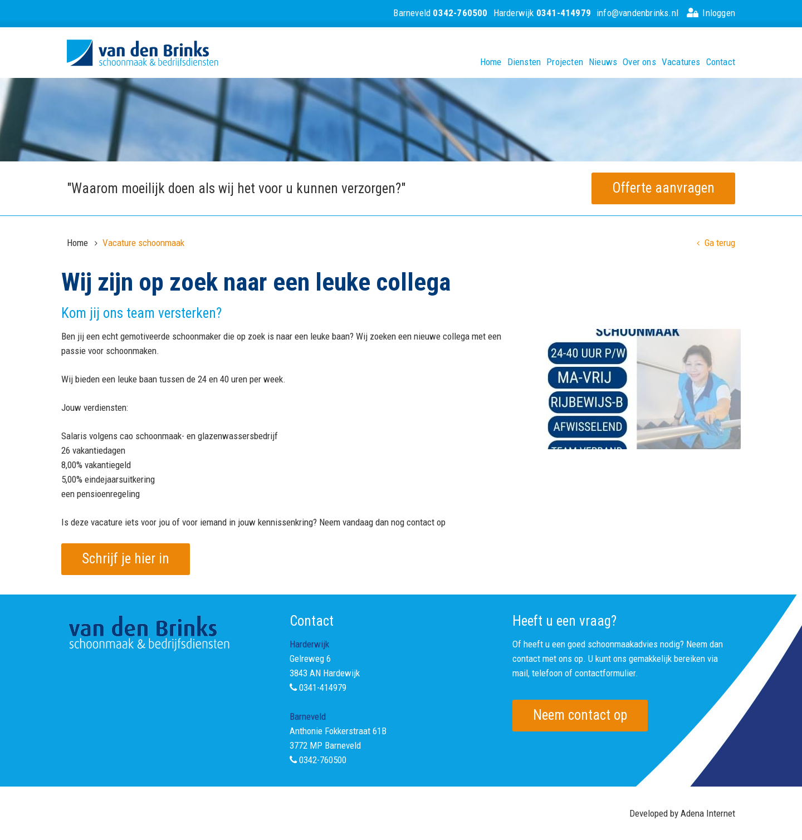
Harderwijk (542, 12)
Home (491, 62)
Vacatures (681, 62)
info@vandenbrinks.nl (637, 12)
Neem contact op (580, 715)
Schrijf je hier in (125, 559)
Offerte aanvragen (663, 188)
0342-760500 (322, 759)
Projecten (564, 62)
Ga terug (716, 242)
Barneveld (440, 12)
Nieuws (603, 62)
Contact (720, 62)
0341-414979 (322, 687)
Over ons (639, 62)
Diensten (524, 62)
